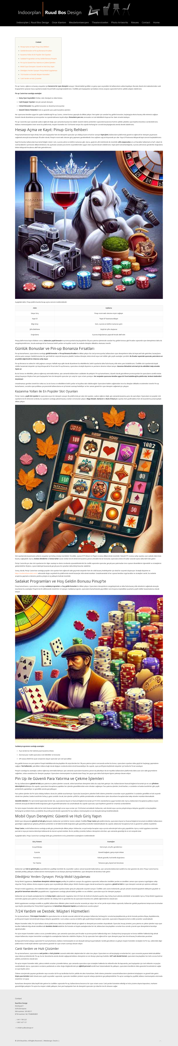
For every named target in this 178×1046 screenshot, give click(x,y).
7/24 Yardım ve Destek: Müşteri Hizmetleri (35, 74)
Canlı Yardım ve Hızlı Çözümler (31, 78)
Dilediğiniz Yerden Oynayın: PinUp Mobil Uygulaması (38, 70)
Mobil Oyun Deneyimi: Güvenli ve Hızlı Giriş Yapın (37, 67)
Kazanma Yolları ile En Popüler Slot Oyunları (35, 55)
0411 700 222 (22, 1019)
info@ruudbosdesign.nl (25, 1028)
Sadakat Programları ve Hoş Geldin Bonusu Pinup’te (38, 59)
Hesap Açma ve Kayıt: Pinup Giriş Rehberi (34, 47)
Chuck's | (56, 1041)
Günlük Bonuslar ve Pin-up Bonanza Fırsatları (36, 51)
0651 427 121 (22, 1022)
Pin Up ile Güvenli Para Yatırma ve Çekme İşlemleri (37, 63)
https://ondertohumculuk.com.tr (26, 573)
